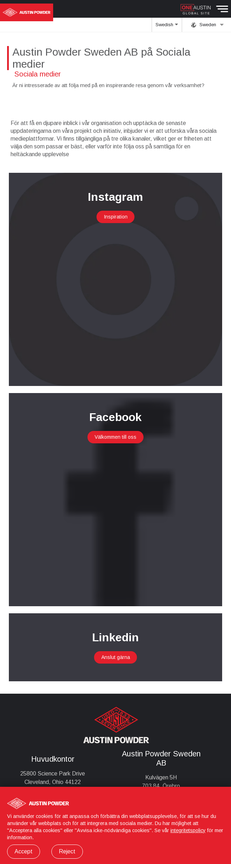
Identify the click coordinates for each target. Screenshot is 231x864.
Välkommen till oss (115, 437)
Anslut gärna (115, 657)
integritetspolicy (187, 830)
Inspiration (116, 217)
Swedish (167, 27)
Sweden (207, 25)
